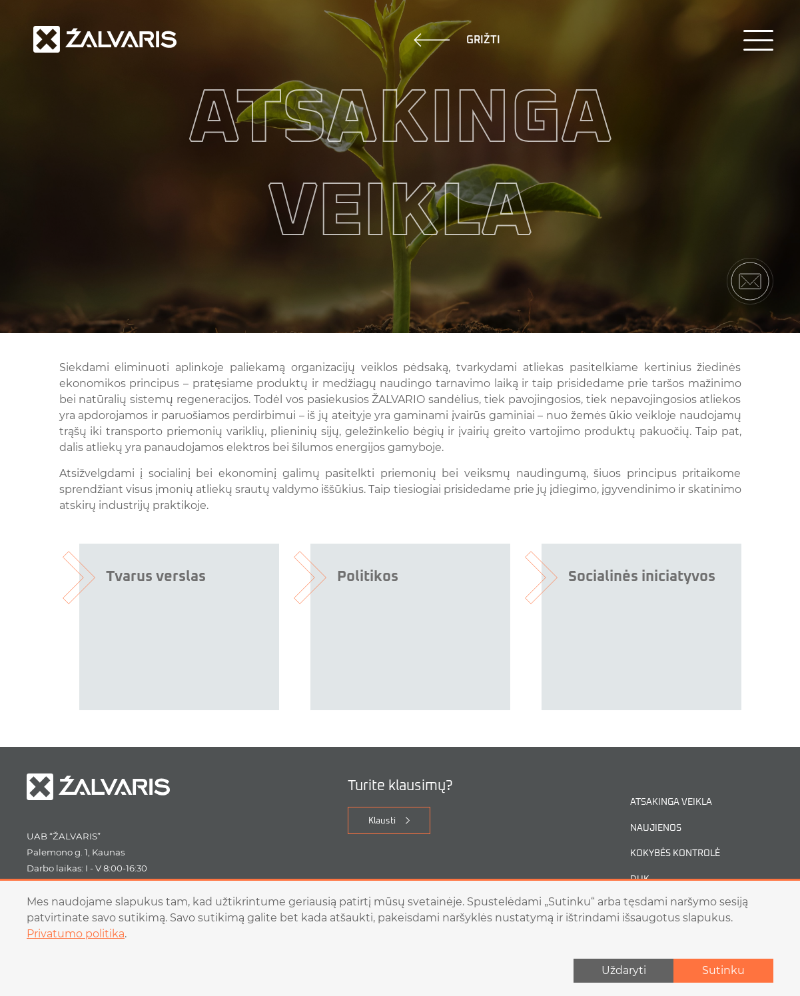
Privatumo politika (76, 933)
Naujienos (655, 828)
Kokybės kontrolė (675, 853)
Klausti (382, 821)
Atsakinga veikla (671, 802)
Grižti (457, 40)
